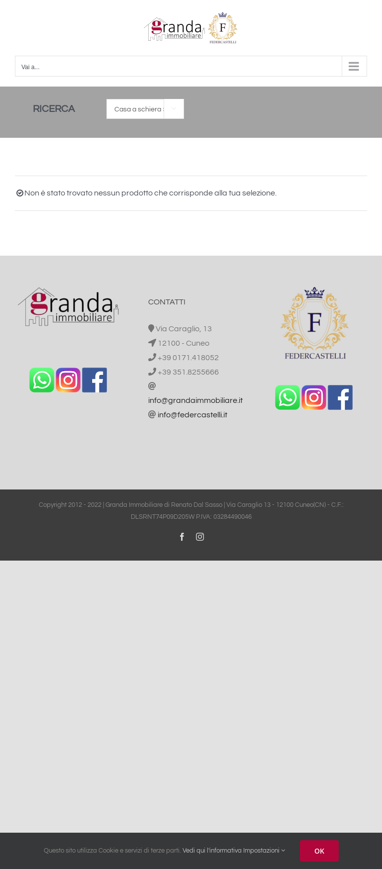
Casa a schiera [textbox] (140, 109)
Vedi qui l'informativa (212, 850)
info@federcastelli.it (192, 415)
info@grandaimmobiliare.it (195, 400)
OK (319, 851)
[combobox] (145, 109)
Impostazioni (264, 850)
